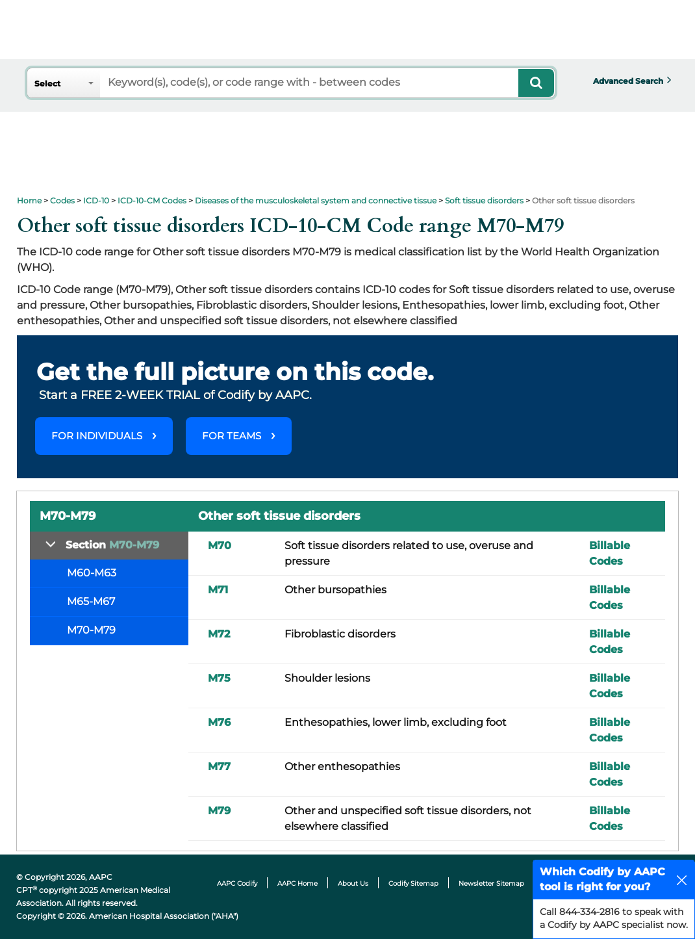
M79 (219, 810)
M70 (219, 545)
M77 (219, 766)
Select (47, 83)
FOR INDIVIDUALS (96, 436)
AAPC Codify (237, 883)
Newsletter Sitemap (491, 883)
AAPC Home (297, 883)
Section (112, 545)
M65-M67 (91, 601)
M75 (219, 678)
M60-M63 (91, 573)
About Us (353, 883)
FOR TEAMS (231, 436)
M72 (219, 634)
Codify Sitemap (413, 883)
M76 (219, 722)
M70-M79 (91, 630)
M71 (218, 590)
